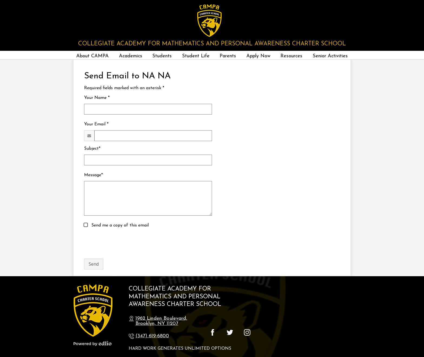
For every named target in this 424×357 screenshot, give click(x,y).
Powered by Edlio (92, 343)
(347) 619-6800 (152, 336)
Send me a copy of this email (119, 225)
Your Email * (96, 124)
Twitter (230, 332)
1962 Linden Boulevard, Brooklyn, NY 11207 (161, 321)
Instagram (247, 332)
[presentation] (125, 243)
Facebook (212, 332)
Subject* (92, 148)
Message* (93, 175)
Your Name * (97, 98)
